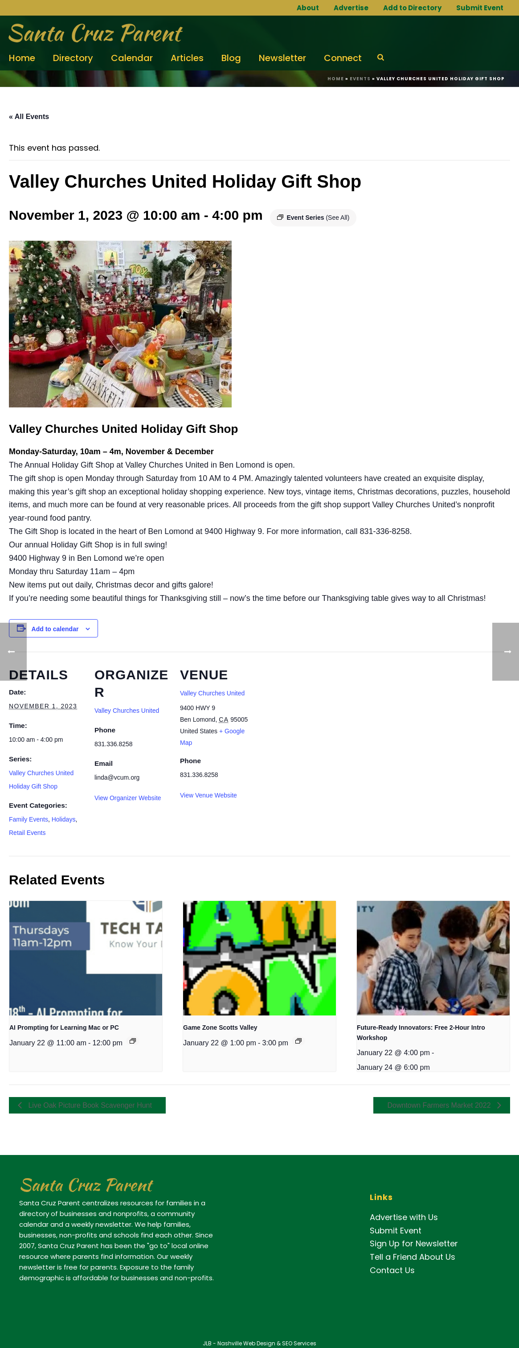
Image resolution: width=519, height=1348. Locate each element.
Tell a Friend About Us (412, 1256)
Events (360, 78)
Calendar (132, 58)
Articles (187, 58)
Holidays (64, 819)
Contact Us (392, 1270)
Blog (231, 58)
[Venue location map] (313, 713)
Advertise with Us (404, 1217)
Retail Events (27, 832)
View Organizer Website (127, 797)
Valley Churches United (126, 710)
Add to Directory (412, 7)
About (308, 7)
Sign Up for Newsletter (414, 1243)
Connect (343, 58)
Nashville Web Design (246, 1343)
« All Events (29, 116)
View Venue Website (208, 795)
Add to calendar (55, 629)
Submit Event (479, 7)
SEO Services (299, 1343)
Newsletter (282, 58)
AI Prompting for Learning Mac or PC (64, 1027)
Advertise (351, 7)
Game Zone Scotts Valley (220, 1027)
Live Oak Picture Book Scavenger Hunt (89, 1105)
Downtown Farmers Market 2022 (440, 1105)
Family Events (28, 819)
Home (22, 58)
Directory (73, 58)
